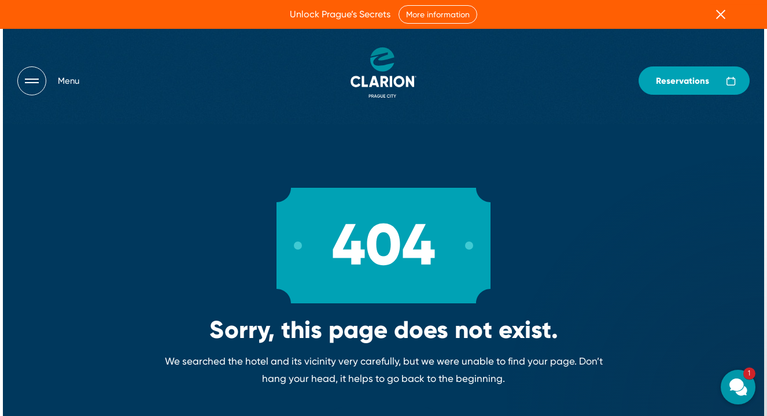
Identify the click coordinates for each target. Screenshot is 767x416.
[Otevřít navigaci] (48, 80)
